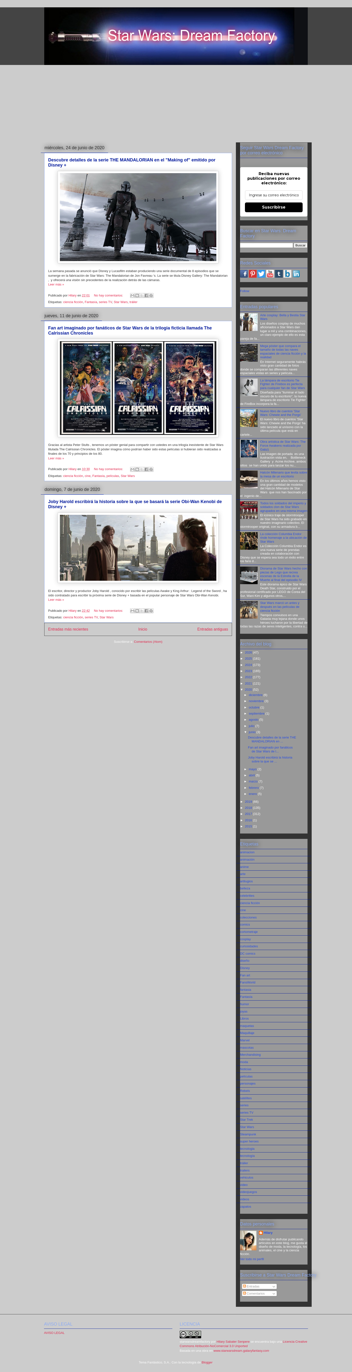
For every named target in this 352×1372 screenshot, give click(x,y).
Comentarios (254, 1293)
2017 (249, 814)
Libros (244, 1018)
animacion (247, 852)
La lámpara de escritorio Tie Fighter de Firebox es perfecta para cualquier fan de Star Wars (282, 384)
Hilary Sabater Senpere (233, 1341)
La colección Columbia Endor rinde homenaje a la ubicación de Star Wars (283, 537)
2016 (249, 820)
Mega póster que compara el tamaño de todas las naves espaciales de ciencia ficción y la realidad (283, 351)
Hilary (268, 1233)
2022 (249, 677)
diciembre (256, 695)
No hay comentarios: (109, 295)
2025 (249, 658)
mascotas (247, 1047)
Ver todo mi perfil (252, 1259)
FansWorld (247, 982)
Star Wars (121, 302)
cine (88, 476)
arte (242, 874)
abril (252, 775)
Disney (245, 968)
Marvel (245, 1040)
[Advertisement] (176, 103)
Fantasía (91, 302)
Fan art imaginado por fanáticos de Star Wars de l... (270, 749)
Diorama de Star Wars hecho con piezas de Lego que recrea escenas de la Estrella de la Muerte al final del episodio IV (283, 574)
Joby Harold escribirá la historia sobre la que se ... (270, 759)
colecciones (248, 917)
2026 (249, 652)
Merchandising (250, 1054)
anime (244, 867)
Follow (244, 291)
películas (113, 476)
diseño (244, 960)
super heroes (249, 1141)
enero (253, 794)
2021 (249, 683)
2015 (249, 826)
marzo (254, 781)
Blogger (207, 1362)
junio (252, 732)
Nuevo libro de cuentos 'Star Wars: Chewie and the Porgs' (280, 413)
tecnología (247, 1156)
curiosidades (249, 946)
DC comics (247, 953)
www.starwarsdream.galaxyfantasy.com (241, 1350)
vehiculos (246, 1177)
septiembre (257, 713)
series (244, 1105)
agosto (254, 719)
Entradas (251, 1286)
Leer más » (56, 284)
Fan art (245, 975)
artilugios (246, 881)
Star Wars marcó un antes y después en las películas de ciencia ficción (279, 606)
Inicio (142, 629)
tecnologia (247, 1148)
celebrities (247, 895)
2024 (249, 665)
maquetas (247, 1026)
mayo (253, 769)
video (244, 1185)
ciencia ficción (73, 302)
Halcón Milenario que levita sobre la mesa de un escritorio (283, 474)
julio (252, 726)
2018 (249, 808)
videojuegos (248, 1192)
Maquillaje (247, 1033)
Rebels (245, 1091)
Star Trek (246, 1119)
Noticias (245, 1069)
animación (247, 859)
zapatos (245, 1206)
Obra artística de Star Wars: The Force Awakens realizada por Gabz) (283, 445)
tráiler (134, 302)
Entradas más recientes (68, 629)
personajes (248, 1083)
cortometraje (249, 932)
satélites (246, 1098)
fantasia (245, 990)
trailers (245, 1170)
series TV (105, 302)
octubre (254, 707)
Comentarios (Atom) (148, 642)
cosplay (245, 939)
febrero (254, 788)
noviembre (256, 701)
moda (244, 1062)
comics (245, 924)
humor (244, 1004)
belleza (245, 888)
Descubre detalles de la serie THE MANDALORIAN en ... (272, 739)
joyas (243, 1011)
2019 (249, 801)
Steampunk (248, 1134)
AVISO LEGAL (54, 1333)
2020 (249, 689)
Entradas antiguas (212, 629)
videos (244, 1199)
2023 (249, 671)
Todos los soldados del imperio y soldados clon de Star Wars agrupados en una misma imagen (283, 507)
